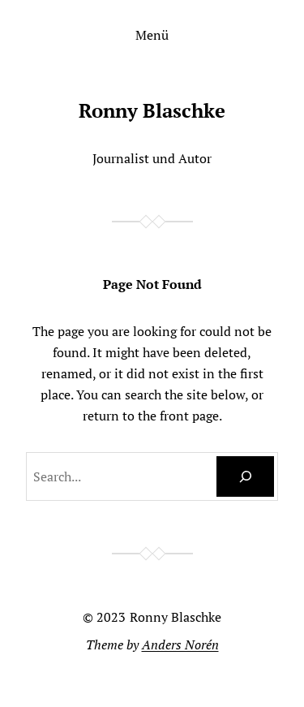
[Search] (245, 476)
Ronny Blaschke (152, 110)
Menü (152, 35)
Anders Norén (180, 644)
